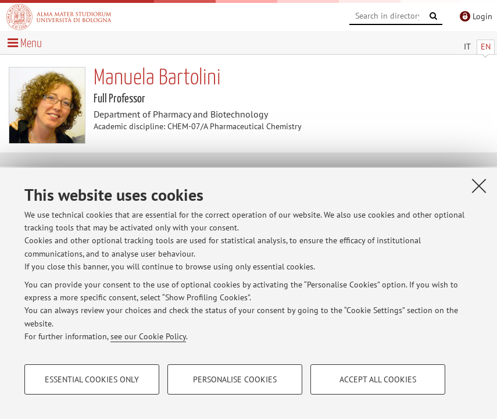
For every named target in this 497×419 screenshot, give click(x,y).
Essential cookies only (92, 379)
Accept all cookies (377, 379)
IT (467, 46)
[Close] (479, 185)
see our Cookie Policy (148, 336)
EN (486, 46)
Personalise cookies (235, 379)
